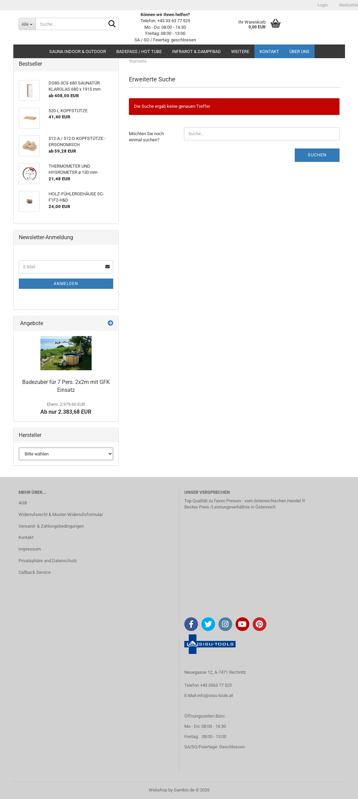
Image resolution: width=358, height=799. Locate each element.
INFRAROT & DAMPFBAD (196, 51)
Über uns (299, 51)
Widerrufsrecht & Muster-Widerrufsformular (60, 514)
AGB (22, 502)
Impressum (29, 549)
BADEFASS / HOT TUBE (139, 51)
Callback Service (34, 572)
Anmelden (66, 283)
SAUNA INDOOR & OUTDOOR (77, 51)
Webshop (158, 789)
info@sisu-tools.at (215, 695)
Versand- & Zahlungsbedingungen (51, 526)
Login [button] (322, 5)
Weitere (240, 51)
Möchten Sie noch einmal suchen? (146, 137)
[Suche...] (27, 24)
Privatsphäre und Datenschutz (47, 560)
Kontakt (269, 51)
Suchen (317, 154)
